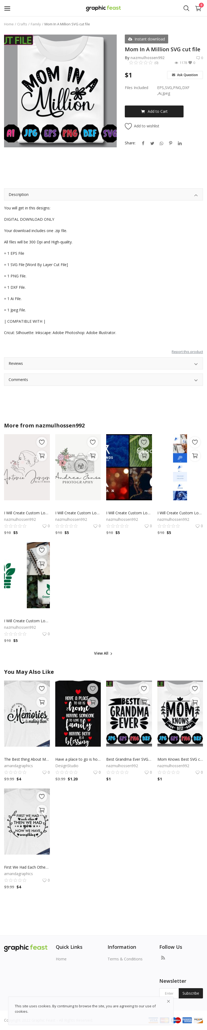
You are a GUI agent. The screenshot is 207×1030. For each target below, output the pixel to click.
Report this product (187, 351)
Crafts (22, 24)
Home (9, 24)
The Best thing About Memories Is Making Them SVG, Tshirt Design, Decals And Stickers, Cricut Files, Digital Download (27, 759)
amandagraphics (18, 765)
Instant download (146, 39)
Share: (130, 142)
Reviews (103, 364)
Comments (103, 380)
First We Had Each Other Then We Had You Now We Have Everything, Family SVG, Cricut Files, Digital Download (27, 867)
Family (36, 24)
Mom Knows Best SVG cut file (180, 759)
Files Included (136, 87)
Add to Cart (154, 111)
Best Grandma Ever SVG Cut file (129, 759)
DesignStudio (66, 765)
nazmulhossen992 (147, 57)
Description (103, 195)
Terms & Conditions (125, 958)
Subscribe (190, 993)
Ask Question (185, 75)
